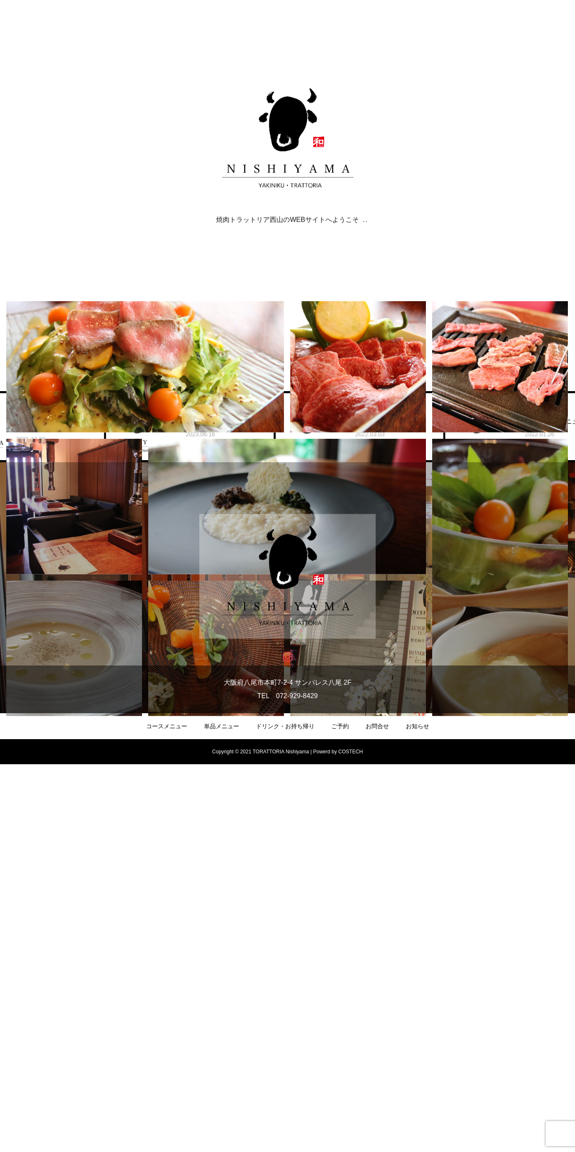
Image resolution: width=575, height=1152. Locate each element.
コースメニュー (166, 1114)
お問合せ (377, 1114)
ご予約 (340, 1114)
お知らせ (417, 1114)
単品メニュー (221, 1114)
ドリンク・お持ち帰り (285, 1114)
